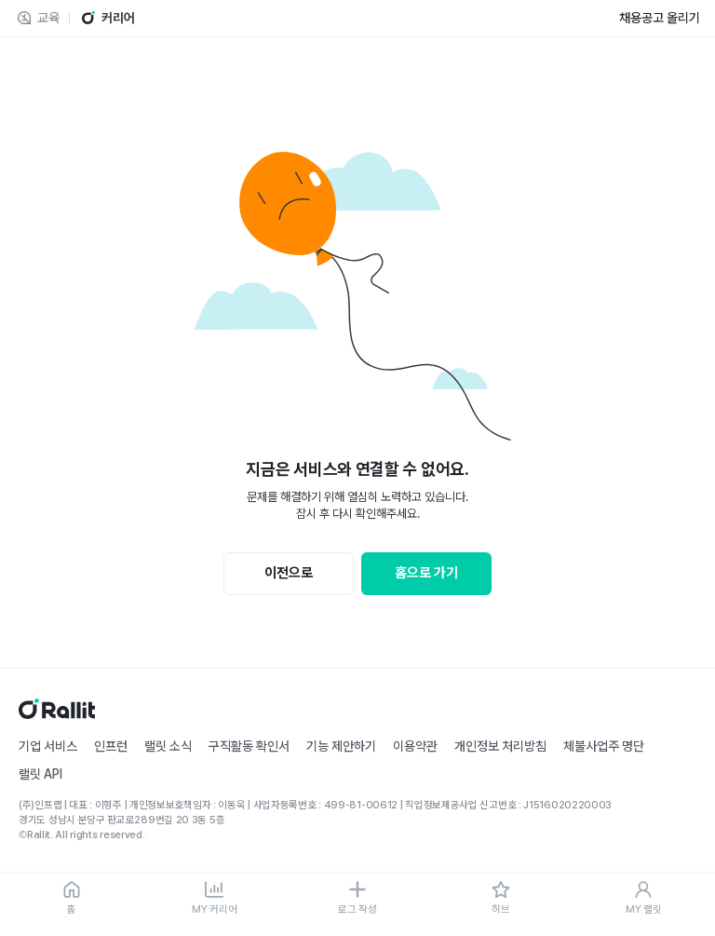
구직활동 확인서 (249, 746)
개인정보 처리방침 (500, 746)
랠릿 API (40, 773)
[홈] (71, 898)
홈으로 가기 (426, 572)
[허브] (501, 898)
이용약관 (415, 746)
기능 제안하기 (341, 746)
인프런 (111, 746)
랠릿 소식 (168, 746)
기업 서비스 (48, 746)
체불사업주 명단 (603, 746)
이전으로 (288, 572)
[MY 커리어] (215, 898)
